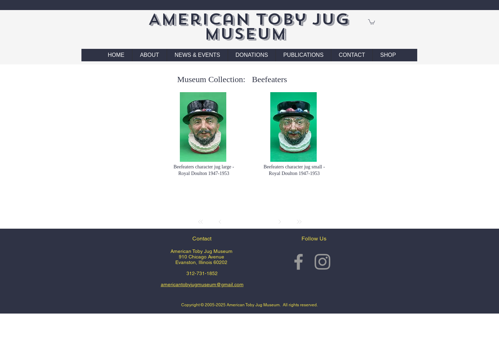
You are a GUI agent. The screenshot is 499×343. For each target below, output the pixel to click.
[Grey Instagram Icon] (322, 261)
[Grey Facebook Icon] (298, 261)
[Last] (299, 222)
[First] (201, 222)
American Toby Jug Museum (248, 26)
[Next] (280, 222)
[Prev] (220, 222)
